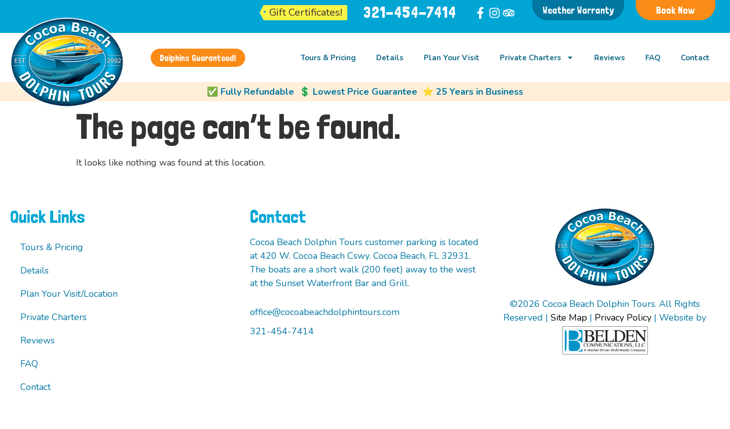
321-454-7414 (409, 12)
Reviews (609, 58)
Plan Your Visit (452, 58)
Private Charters (537, 57)
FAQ (653, 58)
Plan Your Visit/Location (69, 294)
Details (390, 58)
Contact (695, 58)
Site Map (569, 317)
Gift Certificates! (305, 12)
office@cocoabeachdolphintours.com (324, 312)
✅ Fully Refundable (250, 92)
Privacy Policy (623, 317)
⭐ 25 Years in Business (472, 92)
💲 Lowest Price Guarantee (358, 92)
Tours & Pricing (328, 58)
